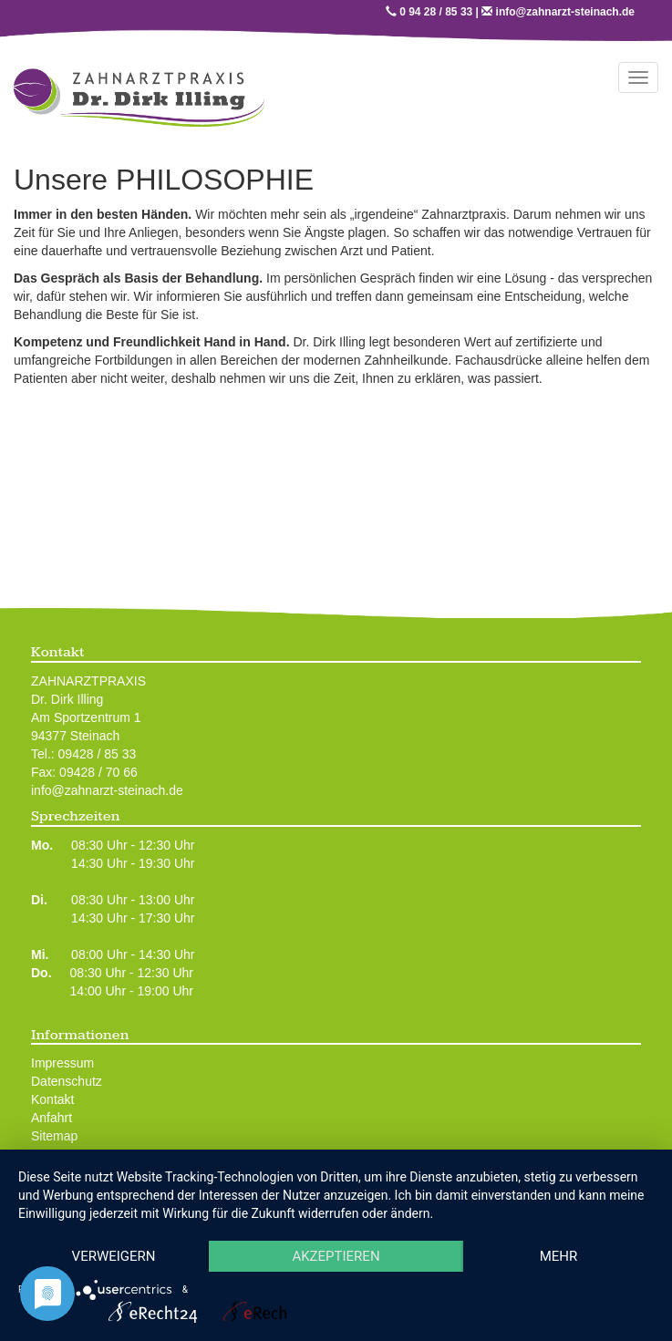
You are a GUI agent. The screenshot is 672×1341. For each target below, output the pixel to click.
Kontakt (52, 1099)
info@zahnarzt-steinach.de (565, 11)
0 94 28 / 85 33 (435, 11)
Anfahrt (51, 1117)
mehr (559, 1256)
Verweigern (114, 1256)
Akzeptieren (335, 1256)
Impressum (62, 1063)
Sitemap (54, 1136)
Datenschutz (66, 1081)
